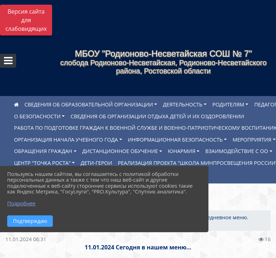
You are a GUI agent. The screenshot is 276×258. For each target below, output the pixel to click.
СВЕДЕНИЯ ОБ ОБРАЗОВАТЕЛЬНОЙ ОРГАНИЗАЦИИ (88, 104)
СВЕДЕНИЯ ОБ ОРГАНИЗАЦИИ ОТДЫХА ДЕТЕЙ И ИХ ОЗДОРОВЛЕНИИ (157, 116)
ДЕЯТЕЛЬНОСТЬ (182, 104)
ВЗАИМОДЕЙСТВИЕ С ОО (236, 151)
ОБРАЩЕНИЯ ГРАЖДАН (43, 151)
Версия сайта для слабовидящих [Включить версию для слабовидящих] (26, 20)
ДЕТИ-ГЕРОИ (96, 162)
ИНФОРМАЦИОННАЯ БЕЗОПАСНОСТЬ (175, 139)
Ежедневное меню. (224, 217)
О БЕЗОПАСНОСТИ (37, 116)
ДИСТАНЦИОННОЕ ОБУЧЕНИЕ (120, 151)
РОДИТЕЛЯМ (228, 104)
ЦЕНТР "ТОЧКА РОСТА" (42, 162)
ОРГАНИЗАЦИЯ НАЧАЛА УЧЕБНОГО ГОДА (66, 139)
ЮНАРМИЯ (181, 151)
